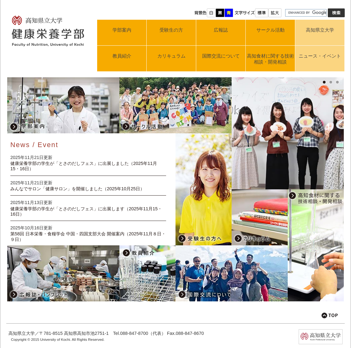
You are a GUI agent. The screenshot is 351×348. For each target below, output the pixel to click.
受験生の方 (171, 30)
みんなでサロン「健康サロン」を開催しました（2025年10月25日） (77, 188)
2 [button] (332, 82)
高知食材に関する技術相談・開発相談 (270, 58)
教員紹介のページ (147, 273)
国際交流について (221, 56)
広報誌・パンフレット (63, 273)
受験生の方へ (204, 189)
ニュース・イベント (320, 56)
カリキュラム (171, 56)
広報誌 (221, 30)
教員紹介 (122, 56)
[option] (288, 137)
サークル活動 (270, 30)
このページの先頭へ (329, 315)
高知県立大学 (320, 30)
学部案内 (122, 30)
